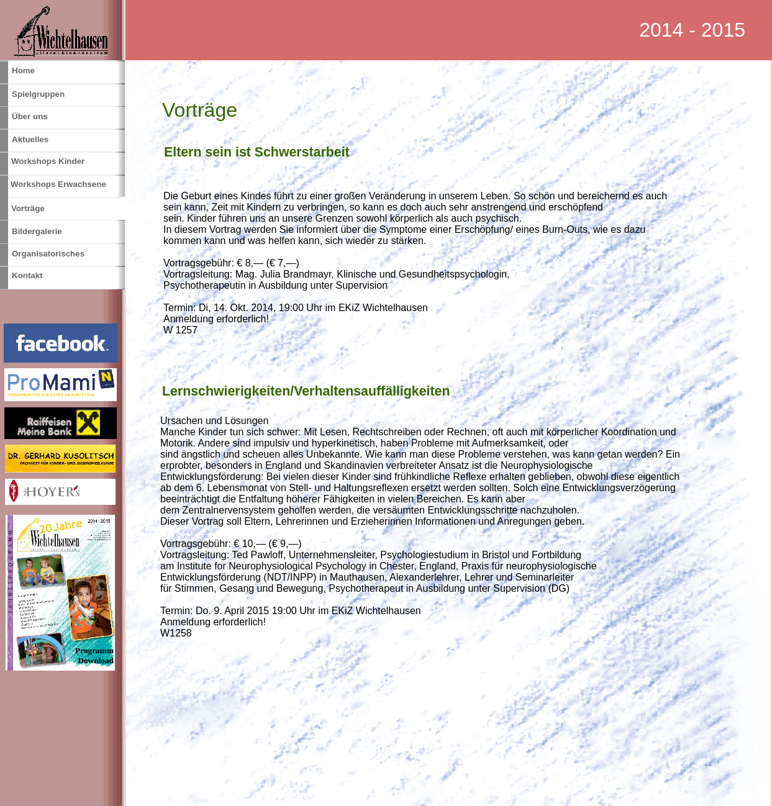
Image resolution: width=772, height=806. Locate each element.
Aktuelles (30, 139)
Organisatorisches (48, 253)
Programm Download (94, 655)
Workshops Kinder (47, 161)
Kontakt (27, 275)
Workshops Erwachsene (58, 184)
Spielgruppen (38, 94)
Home (23, 70)
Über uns (30, 116)
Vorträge (28, 208)
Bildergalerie (37, 231)
